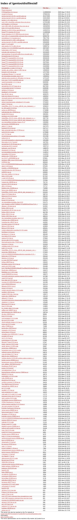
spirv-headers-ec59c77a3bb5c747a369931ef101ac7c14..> (20, 204)
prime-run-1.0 (6, 510)
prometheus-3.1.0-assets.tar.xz (11, 38)
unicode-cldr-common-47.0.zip (11, 52)
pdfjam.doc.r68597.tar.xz (9, 310)
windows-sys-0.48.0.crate (9, 116)
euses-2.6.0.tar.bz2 (7, 368)
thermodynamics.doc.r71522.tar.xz (12, 242)
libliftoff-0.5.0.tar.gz (7, 374)
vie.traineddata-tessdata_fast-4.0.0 (12, 202)
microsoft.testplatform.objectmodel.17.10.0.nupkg (17, 140)
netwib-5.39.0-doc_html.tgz (10, 294)
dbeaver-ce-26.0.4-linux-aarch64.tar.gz (14, 30)
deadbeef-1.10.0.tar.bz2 (9, 92)
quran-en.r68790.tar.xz (9, 110)
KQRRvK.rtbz (6, 162)
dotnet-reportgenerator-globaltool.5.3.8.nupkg (16, 102)
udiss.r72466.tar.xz (7, 326)
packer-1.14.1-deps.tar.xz (9, 20)
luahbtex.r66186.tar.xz (8, 508)
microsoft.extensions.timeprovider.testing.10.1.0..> (17, 300)
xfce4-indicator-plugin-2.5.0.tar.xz (12, 322)
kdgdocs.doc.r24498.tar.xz (10, 188)
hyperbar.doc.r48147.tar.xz (10, 222)
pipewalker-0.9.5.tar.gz (9, 154)
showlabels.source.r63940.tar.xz (12, 400)
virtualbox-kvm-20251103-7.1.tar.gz (12, 334)
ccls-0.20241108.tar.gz (9, 284)
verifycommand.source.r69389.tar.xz (13, 438)
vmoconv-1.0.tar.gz (7, 244)
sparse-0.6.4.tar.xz (7, 238)
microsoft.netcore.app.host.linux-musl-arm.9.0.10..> (17, 98)
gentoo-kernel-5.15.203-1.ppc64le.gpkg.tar (15, 42)
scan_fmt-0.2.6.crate (8, 430)
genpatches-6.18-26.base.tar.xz (11, 144)
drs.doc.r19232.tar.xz (8, 314)
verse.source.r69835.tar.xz (10, 410)
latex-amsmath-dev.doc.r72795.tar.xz (13, 130)
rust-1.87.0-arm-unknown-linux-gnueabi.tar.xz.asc (17, 496)
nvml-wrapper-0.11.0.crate (10, 318)
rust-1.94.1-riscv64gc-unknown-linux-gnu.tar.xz (16, 22)
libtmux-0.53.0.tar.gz (8, 228)
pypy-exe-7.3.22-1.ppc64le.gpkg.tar (13, 80)
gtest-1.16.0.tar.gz (7, 166)
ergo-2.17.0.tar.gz (7, 100)
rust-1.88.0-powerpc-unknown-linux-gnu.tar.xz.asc (17, 498)
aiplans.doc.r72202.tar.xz (9, 156)
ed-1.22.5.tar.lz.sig (7, 504)
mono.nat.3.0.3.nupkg (8, 324)
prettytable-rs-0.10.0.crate (10, 376)
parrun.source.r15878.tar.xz (10, 452)
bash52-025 (5, 488)
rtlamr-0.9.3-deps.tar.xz (9, 194)
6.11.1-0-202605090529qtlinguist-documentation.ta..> (18, 164)
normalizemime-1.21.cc (9, 370)
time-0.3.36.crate (7, 306)
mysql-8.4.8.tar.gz (7, 14)
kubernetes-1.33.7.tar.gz (9, 50)
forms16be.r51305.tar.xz (9, 478)
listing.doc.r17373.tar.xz (9, 256)
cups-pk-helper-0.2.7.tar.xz (10, 354)
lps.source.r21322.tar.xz (9, 444)
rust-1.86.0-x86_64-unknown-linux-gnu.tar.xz (15, 26)
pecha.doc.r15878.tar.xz (9, 328)
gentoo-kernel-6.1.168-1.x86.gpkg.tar (13, 40)
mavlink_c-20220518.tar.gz (10, 168)
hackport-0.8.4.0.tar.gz (8, 128)
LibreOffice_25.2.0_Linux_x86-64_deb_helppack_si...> (18, 118)
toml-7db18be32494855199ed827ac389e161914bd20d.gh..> (20, 268)
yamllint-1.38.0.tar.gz (8, 292)
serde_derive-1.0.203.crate (10, 346)
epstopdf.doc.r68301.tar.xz (10, 386)
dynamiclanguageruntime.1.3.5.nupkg (13, 136)
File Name (5, 8)
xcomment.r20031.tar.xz (9, 476)
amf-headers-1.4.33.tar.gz (10, 24)
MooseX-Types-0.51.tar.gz (10, 342)
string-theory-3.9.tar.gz (9, 332)
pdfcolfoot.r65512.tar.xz (9, 480)
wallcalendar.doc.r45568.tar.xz (11, 112)
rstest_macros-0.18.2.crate (10, 344)
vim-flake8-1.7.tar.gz (8, 456)
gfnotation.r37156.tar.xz (9, 414)
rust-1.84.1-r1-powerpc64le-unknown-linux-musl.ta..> (18, 36)
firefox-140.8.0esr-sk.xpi (9, 216)
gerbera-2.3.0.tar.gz (8, 90)
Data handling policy (7, 517)
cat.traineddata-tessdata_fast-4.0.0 (12, 152)
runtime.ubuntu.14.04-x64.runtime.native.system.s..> (18, 358)
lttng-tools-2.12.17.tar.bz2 (9, 142)
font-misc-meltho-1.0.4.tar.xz (10, 174)
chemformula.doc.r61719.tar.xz (11, 170)
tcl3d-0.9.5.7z (6, 138)
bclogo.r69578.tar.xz (8, 262)
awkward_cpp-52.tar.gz (9, 148)
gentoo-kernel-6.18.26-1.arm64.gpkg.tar (14, 16)
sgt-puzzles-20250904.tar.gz (10, 124)
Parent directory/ (7, 10)
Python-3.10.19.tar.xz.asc (9, 492)
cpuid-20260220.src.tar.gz (10, 274)
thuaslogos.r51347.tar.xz (9, 366)
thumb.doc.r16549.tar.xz (9, 270)
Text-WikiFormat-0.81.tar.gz (10, 384)
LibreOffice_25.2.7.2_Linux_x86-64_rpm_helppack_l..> (18, 106)
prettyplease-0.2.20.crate (9, 340)
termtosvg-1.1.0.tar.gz (8, 234)
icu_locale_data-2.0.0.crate (10, 308)
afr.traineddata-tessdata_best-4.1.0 (12, 76)
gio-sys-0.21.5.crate (8, 320)
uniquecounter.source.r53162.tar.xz (12, 464)
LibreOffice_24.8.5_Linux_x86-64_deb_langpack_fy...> (18, 192)
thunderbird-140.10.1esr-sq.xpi (11, 210)
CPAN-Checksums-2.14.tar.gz (11, 402)
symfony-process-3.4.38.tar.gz (11, 382)
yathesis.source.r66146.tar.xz (11, 352)
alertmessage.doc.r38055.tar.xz (11, 312)
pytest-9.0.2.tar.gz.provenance (11, 432)
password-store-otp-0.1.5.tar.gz (11, 396)
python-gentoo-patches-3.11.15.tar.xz (13, 404)
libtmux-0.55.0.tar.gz (8, 226)
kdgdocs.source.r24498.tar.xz (11, 426)
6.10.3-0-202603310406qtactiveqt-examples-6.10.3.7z (18, 418)
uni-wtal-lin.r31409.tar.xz (9, 474)
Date (59, 8)
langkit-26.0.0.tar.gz (8, 114)
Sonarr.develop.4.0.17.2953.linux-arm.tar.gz (15, 34)
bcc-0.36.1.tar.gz (7, 84)
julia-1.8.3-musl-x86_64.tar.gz (11, 28)
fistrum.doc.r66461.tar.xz (9, 190)
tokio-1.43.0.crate (7, 176)
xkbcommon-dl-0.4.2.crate (10, 458)
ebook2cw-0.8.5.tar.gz (8, 380)
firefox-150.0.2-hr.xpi (8, 214)
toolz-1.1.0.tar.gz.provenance (11, 436)
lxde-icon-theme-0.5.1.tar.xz (10, 96)
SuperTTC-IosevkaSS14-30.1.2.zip (12, 66)
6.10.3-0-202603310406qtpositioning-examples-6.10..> (18, 254)
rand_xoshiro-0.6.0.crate (9, 398)
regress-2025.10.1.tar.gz (9, 420)
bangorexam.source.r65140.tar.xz (12, 362)
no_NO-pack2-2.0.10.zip (9, 108)
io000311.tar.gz (6, 172)
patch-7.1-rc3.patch (8, 44)
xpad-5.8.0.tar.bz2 (7, 278)
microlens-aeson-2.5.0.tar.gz (10, 224)
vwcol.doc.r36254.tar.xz (9, 252)
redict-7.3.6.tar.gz (7, 104)
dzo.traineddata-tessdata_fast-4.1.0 (13, 218)
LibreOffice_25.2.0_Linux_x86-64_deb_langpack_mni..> (19, 250)
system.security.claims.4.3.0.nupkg (12, 290)
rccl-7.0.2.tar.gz (6, 134)
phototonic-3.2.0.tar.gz (8, 150)
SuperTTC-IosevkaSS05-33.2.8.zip (12, 64)
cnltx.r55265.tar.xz (7, 378)
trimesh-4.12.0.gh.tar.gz (9, 72)
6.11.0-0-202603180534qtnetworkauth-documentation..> (19, 180)
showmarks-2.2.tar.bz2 (9, 442)
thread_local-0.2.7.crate (9, 424)
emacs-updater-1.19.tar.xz (10, 448)
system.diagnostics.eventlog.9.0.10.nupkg (14, 230)
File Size (46, 8)
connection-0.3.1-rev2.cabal (10, 484)
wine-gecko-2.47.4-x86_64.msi (11, 46)
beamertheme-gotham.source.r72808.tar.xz (15, 372)
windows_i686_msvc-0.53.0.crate (12, 160)
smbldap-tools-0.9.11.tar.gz (10, 246)
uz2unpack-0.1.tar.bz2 (8, 486)
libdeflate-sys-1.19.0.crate (10, 272)
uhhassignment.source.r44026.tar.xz (13, 450)
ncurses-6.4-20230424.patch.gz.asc (13, 500)
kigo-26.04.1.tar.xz (7, 94)
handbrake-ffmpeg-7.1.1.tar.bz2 (11, 74)
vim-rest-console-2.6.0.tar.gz (10, 406)
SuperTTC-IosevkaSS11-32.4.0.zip (12, 58)
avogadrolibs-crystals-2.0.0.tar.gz (12, 68)
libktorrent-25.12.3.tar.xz (9, 196)
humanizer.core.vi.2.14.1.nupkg (11, 350)
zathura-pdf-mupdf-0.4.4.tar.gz (11, 428)
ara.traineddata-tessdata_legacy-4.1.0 (13, 122)
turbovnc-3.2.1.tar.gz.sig (9, 506)
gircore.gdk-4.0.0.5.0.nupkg (10, 240)
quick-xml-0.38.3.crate (8, 266)
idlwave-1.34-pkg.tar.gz (9, 206)
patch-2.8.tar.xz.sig (7, 494)
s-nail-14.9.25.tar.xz (8, 178)
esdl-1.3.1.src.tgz (7, 248)
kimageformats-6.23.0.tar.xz (10, 56)
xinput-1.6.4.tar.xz (7, 288)
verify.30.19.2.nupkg (8, 132)
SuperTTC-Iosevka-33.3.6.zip (11, 32)
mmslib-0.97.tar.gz (7, 336)
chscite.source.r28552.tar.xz (10, 434)
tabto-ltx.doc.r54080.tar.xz (10, 356)
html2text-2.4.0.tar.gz (8, 232)
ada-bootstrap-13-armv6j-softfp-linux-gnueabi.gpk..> (18, 54)
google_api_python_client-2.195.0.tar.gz (14, 70)
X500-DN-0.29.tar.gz (8, 462)
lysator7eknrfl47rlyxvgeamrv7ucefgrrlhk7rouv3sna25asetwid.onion (21, 514)
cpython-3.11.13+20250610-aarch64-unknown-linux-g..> (19, 48)
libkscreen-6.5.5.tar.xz (8, 304)
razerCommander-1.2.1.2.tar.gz (11, 82)
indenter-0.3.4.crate (8, 422)
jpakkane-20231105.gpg (9, 468)
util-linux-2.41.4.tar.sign (9, 490)
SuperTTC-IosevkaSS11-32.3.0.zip (12, 60)
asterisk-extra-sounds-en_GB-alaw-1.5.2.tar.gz (16, 78)
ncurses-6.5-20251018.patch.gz (11, 282)
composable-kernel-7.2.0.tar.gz (11, 88)
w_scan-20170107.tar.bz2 (10, 260)
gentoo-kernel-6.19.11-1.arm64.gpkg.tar (14, 18)
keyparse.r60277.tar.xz (9, 482)
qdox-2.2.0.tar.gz (7, 198)
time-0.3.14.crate (7, 316)
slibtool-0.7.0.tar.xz (7, 298)
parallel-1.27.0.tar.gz (8, 390)
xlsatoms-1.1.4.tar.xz (8, 302)
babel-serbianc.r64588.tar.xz (10, 466)
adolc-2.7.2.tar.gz (7, 126)
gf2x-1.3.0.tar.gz (7, 186)
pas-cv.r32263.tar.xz (8, 440)
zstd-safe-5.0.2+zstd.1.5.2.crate (11, 394)
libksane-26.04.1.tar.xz (9, 286)
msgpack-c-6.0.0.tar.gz (9, 330)
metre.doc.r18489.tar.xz (9, 296)
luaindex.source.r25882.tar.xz (11, 416)
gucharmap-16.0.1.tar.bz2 (9, 146)
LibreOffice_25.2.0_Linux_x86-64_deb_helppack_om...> (19, 120)
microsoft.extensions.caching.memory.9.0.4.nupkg (17, 276)
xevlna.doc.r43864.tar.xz (9, 348)
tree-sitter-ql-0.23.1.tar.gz (9, 280)
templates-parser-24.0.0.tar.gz (11, 264)
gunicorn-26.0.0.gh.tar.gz (9, 184)
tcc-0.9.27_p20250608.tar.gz (10, 158)
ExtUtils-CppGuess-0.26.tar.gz (11, 408)
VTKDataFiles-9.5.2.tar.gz (10, 12)
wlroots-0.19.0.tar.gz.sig (9, 502)
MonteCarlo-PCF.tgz (8, 460)
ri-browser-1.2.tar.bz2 (8, 454)
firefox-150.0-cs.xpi (7, 208)
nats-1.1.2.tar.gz (7, 446)
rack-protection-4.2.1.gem (9, 392)
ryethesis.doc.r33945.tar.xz (10, 220)
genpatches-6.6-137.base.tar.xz (11, 86)
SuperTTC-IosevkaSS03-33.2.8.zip (12, 62)
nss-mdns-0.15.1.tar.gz (9, 236)
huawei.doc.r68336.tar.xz (9, 182)
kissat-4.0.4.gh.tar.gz (8, 200)
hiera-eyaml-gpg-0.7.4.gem (10, 412)
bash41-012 (5, 470)
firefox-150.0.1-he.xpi (8, 212)
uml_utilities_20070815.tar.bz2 (11, 364)
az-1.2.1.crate (6, 388)
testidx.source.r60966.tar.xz (10, 360)
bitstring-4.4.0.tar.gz (8, 258)
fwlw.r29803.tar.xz (7, 472)
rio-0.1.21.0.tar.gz (7, 338)
